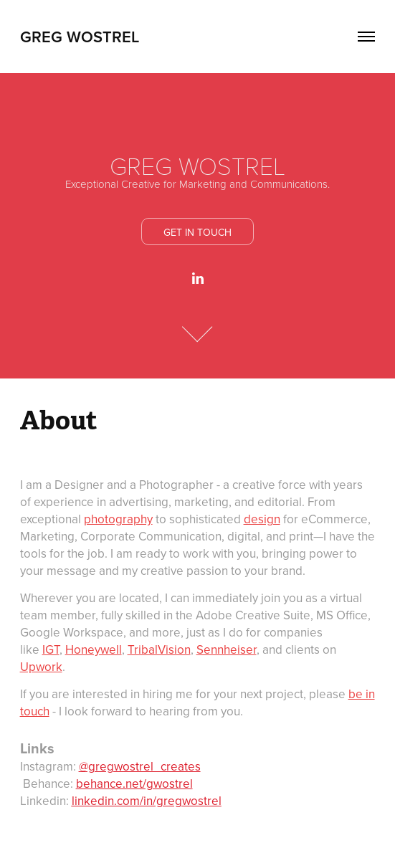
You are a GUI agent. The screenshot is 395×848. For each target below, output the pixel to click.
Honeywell (93, 649)
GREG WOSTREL (79, 36)
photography (118, 519)
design (262, 519)
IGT (51, 649)
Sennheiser (226, 649)
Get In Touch (197, 232)
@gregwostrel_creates (140, 766)
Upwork (41, 666)
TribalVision (159, 649)
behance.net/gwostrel (134, 783)
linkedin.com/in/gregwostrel (147, 800)
